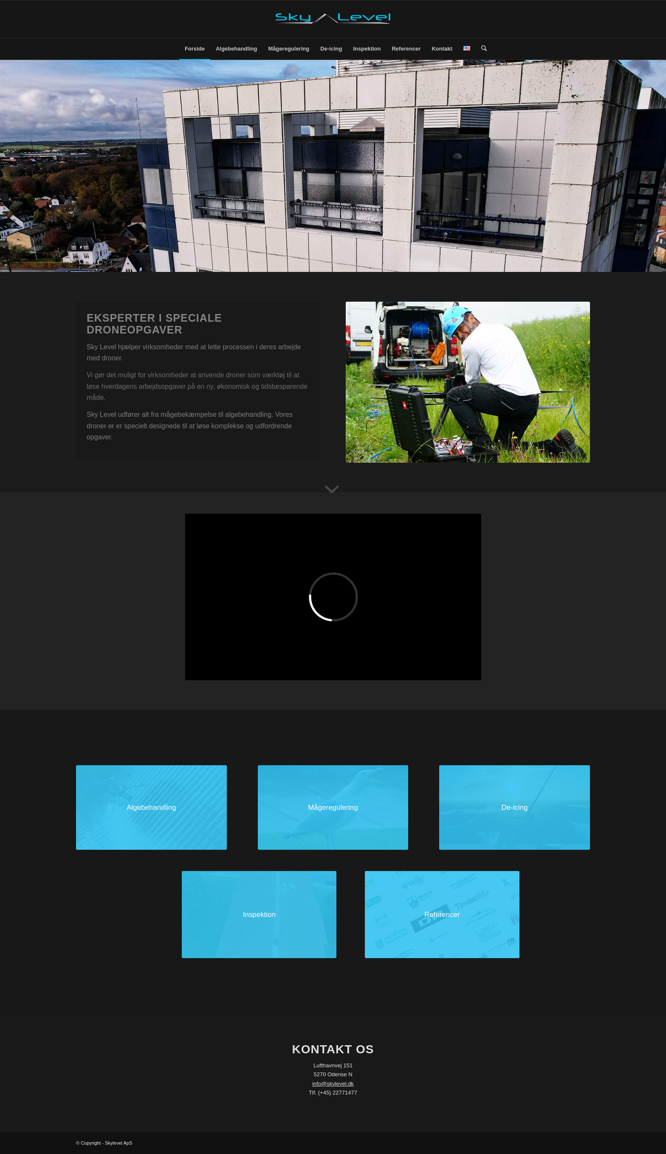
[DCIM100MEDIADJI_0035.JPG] (151, 807)
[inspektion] (259, 914)
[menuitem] (194, 48)
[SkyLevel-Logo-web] (333, 19)
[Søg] (481, 48)
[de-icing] (514, 807)
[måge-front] (333, 807)
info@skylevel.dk (333, 1083)
